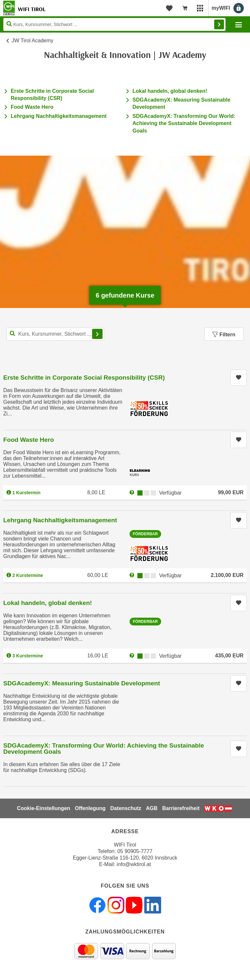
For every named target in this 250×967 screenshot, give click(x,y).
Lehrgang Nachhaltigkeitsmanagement (58, 116)
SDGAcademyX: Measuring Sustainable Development (81, 683)
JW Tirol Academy (32, 40)
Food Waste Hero (32, 107)
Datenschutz (125, 808)
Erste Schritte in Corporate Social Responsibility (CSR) (84, 377)
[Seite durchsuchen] (114, 24)
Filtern (224, 334)
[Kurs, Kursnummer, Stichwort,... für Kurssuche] (55, 334)
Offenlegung (90, 808)
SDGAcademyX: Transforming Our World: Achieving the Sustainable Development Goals (183, 123)
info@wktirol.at (134, 864)
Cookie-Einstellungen (43, 808)
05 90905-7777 (134, 851)
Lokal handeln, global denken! (169, 91)
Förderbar (145, 534)
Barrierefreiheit (181, 808)
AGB (152, 808)
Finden (219, 24)
